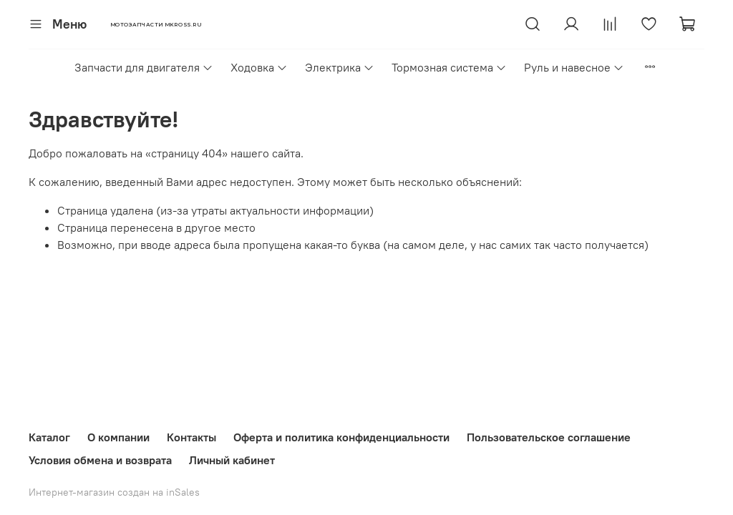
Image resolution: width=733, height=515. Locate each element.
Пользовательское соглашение (549, 437)
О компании (118, 437)
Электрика (339, 67)
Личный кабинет (232, 460)
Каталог (49, 437)
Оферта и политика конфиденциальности (341, 437)
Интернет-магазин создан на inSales (114, 492)
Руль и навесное (574, 67)
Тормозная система (449, 67)
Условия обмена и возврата (100, 460)
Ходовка (259, 67)
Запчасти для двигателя (143, 67)
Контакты (191, 437)
